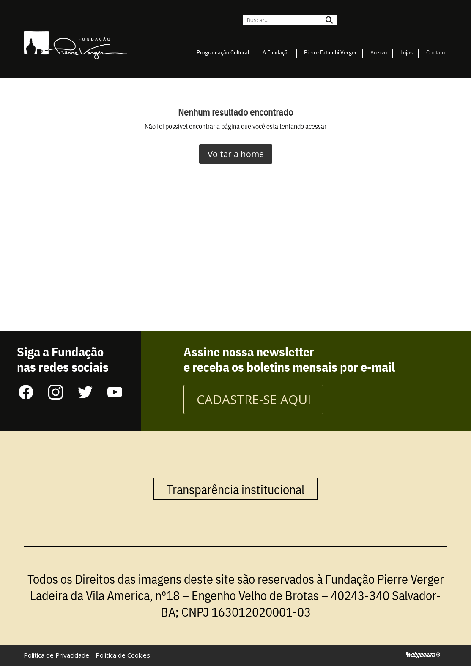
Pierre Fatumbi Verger (330, 52)
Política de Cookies (123, 655)
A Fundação (276, 52)
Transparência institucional (235, 489)
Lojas (406, 52)
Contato (435, 52)
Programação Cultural (223, 52)
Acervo (378, 52)
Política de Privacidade (56, 655)
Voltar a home (236, 154)
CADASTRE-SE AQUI (254, 399)
